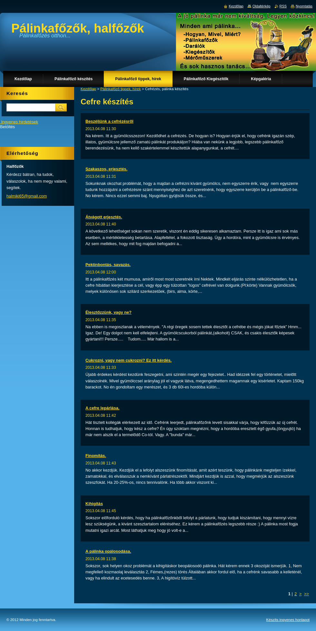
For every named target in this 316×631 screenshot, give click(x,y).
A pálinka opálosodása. (108, 551)
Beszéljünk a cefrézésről (109, 121)
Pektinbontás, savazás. (108, 264)
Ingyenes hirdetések (19, 122)
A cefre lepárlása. (102, 408)
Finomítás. (95, 455)
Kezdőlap (88, 89)
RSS (283, 6)
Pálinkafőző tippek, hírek (120, 89)
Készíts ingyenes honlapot (288, 620)
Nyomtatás (304, 6)
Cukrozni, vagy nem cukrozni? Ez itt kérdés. (128, 360)
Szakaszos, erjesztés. (106, 169)
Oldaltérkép (261, 6)
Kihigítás (94, 503)
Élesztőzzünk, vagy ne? (108, 312)
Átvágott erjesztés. (103, 217)
